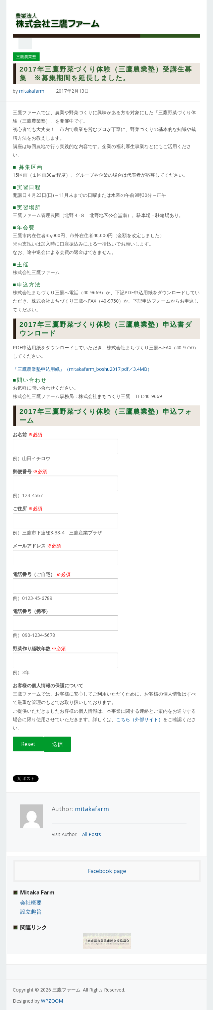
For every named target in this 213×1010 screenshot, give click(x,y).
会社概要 (31, 902)
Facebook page (107, 871)
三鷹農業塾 (26, 56)
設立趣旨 (31, 911)
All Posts (91, 834)
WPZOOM (52, 1001)
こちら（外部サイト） (139, 719)
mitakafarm (31, 91)
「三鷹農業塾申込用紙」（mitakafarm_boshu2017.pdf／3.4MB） (82, 369)
